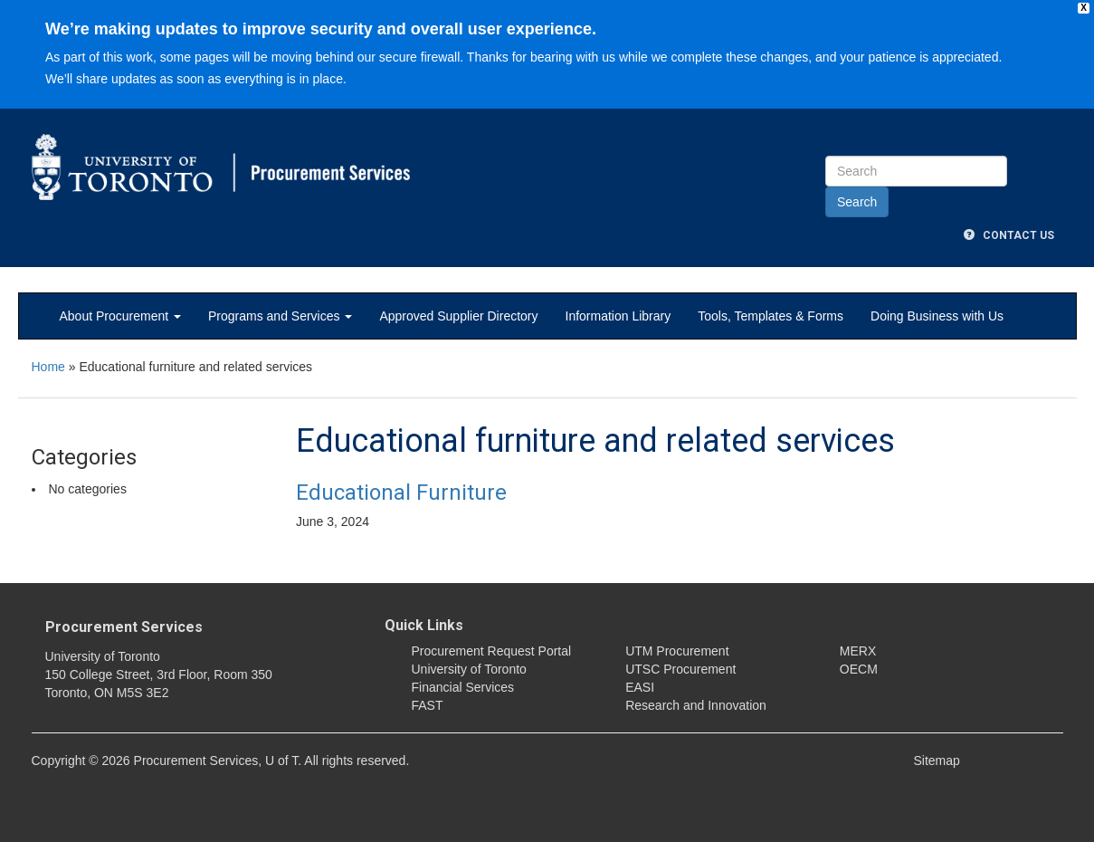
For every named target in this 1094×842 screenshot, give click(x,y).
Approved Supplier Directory (458, 316)
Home (48, 366)
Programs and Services (280, 316)
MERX (858, 651)
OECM (859, 669)
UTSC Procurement (680, 669)
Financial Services (463, 687)
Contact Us (1009, 235)
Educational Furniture (401, 492)
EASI (639, 687)
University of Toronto (469, 669)
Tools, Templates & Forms (770, 316)
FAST (427, 705)
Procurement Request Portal (492, 651)
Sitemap (937, 760)
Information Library (618, 316)
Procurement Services (124, 627)
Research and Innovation (695, 705)
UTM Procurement (676, 651)
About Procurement (121, 316)
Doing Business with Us (937, 316)
